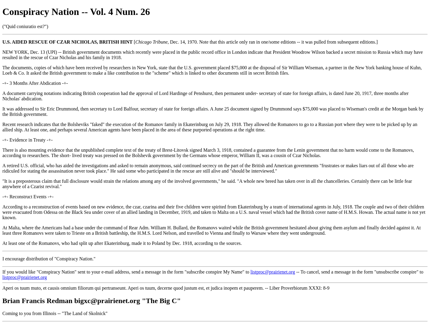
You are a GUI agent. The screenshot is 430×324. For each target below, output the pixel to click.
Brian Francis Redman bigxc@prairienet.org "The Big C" (91, 301)
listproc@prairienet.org (273, 271)
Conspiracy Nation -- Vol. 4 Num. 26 (76, 11)
